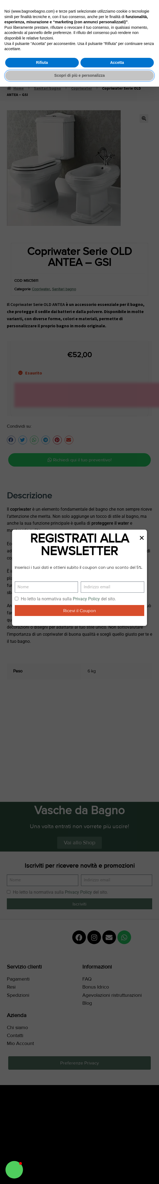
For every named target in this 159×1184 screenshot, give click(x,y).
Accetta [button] (117, 62)
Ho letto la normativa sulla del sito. (68, 598)
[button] (14, 1170)
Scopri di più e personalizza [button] (79, 75)
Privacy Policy (86, 598)
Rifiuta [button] (42, 62)
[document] (79, 592)
